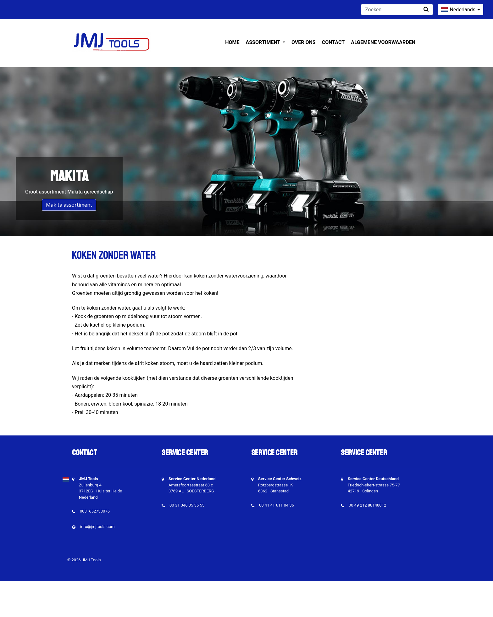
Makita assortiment (69, 204)
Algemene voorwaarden (383, 42)
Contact (333, 42)
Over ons (303, 42)
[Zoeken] (397, 9)
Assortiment (263, 42)
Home (232, 42)
